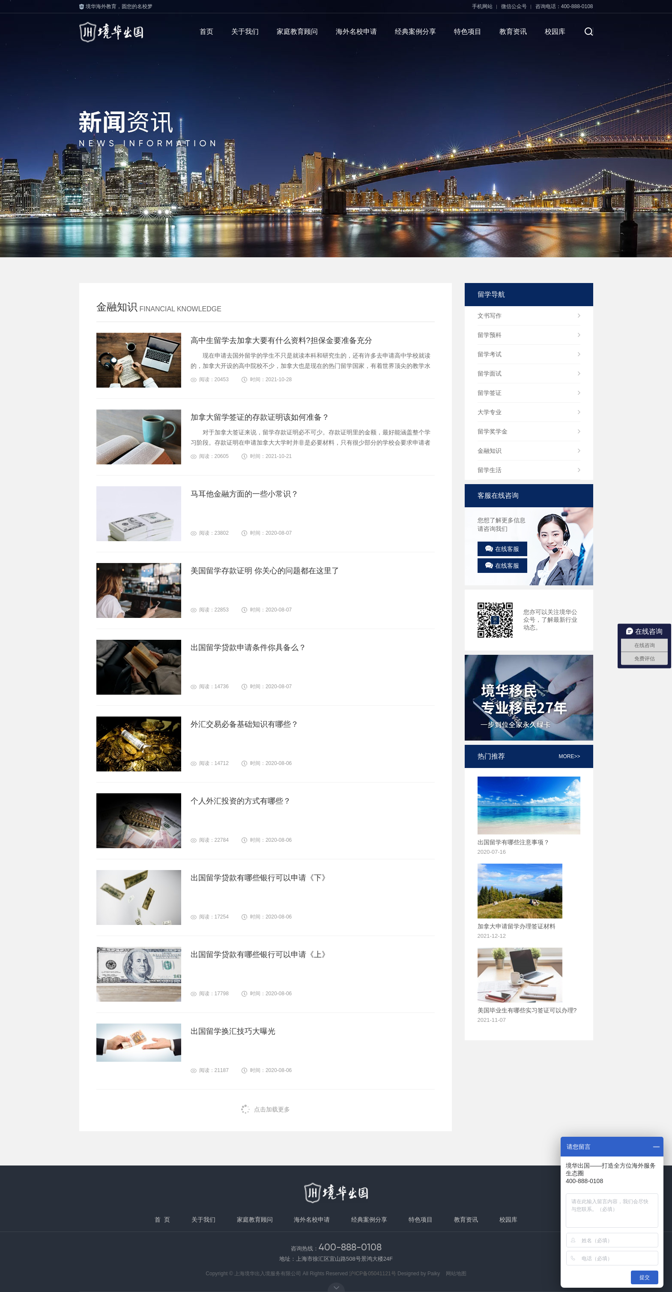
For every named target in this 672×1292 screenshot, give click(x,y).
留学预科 (490, 334)
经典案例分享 (415, 31)
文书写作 (490, 315)
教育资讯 (513, 31)
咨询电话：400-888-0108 (564, 6)
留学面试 (490, 373)
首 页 (162, 1219)
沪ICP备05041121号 (372, 1274)
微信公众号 (514, 6)
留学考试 (490, 354)
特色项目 (467, 31)
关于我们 (245, 31)
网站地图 (456, 1274)
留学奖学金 (493, 431)
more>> (569, 756)
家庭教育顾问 (297, 31)
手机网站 (482, 6)
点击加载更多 (265, 1109)
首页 (206, 31)
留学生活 (490, 470)
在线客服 (502, 548)
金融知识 (490, 450)
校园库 (555, 31)
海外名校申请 (356, 31)
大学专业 (490, 412)
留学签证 (490, 392)
